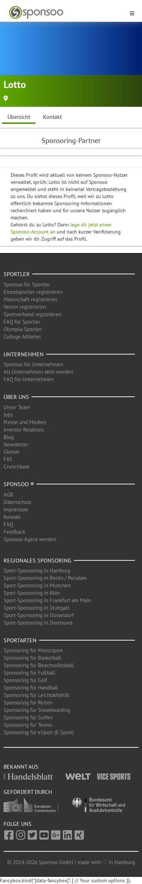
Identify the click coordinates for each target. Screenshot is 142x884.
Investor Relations (24, 429)
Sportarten (20, 640)
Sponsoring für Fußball (29, 672)
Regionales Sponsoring (37, 560)
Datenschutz (18, 502)
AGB (8, 494)
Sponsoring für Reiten (28, 702)
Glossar (12, 451)
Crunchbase (17, 466)
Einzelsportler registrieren (33, 292)
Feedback (14, 531)
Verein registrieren (25, 306)
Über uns (16, 396)
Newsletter (16, 444)
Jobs (8, 414)
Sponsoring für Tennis (28, 724)
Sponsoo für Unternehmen (33, 364)
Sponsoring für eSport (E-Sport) (39, 732)
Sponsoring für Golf (25, 680)
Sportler (17, 274)
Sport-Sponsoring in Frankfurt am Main (47, 600)
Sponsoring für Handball (31, 687)
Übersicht (18, 116)
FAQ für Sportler (22, 321)
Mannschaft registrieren (30, 299)
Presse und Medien (25, 422)
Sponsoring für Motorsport (33, 650)
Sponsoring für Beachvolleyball (38, 665)
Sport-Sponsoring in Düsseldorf (39, 615)
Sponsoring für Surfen (28, 717)
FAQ (8, 524)
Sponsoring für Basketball (32, 657)
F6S (8, 459)
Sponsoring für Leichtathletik (36, 695)
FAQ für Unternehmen (29, 379)
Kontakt (52, 116)
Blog (9, 437)
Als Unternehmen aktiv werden (38, 371)
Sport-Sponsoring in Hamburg (37, 570)
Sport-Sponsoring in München (37, 585)
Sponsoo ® (19, 484)
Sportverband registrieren (32, 314)
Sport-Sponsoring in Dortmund (38, 622)
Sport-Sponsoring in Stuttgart (37, 607)
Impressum (16, 509)
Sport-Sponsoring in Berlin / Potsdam (45, 578)
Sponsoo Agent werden (30, 539)
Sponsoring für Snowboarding (37, 710)
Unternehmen (24, 354)
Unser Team (17, 407)
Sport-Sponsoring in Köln (32, 592)
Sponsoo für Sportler (27, 284)
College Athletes (22, 336)
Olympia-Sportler (23, 329)
